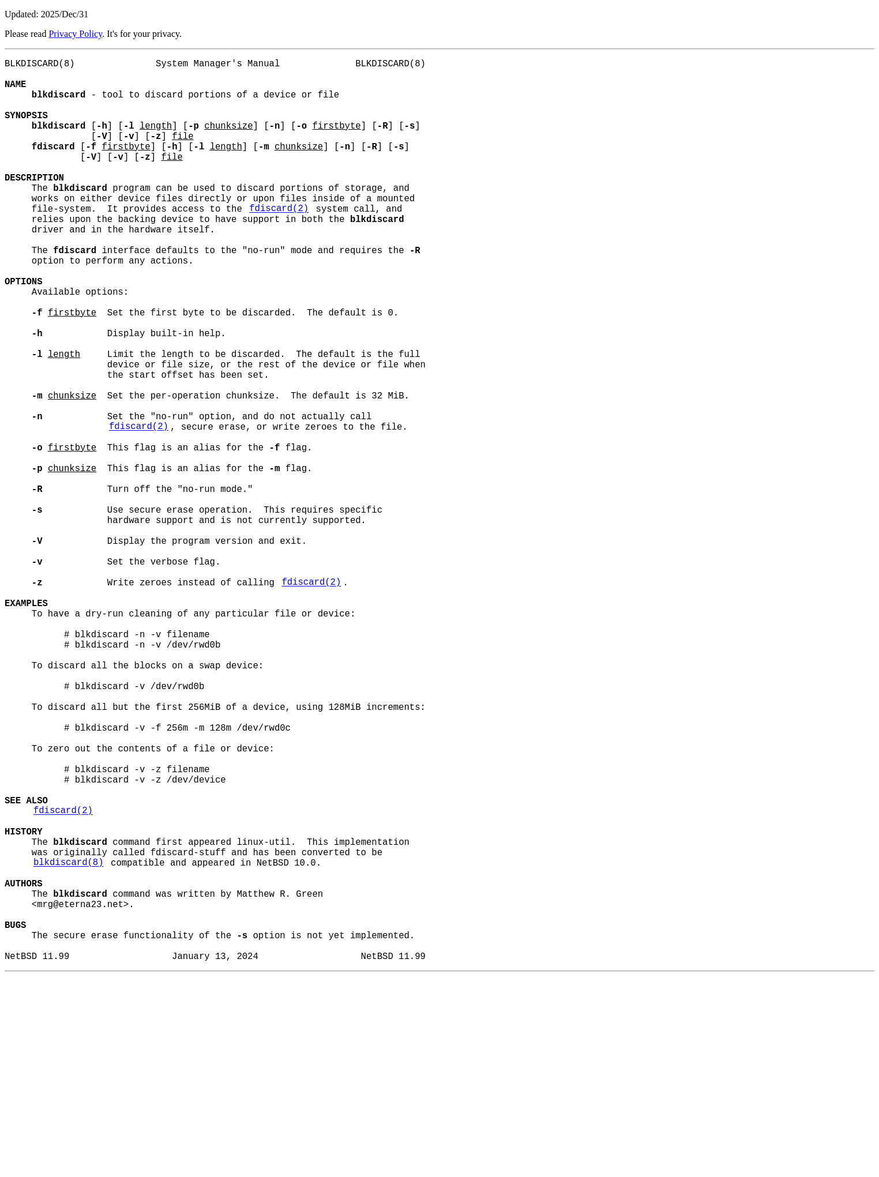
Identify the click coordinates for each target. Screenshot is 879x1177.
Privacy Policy (75, 34)
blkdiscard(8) (68, 1042)
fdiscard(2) (279, 242)
